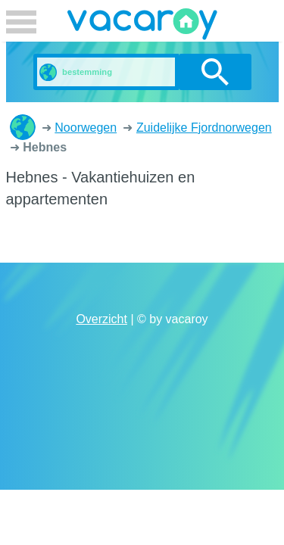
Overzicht (101, 319)
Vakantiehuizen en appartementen (23, 127)
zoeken (215, 72)
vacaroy (142, 26)
